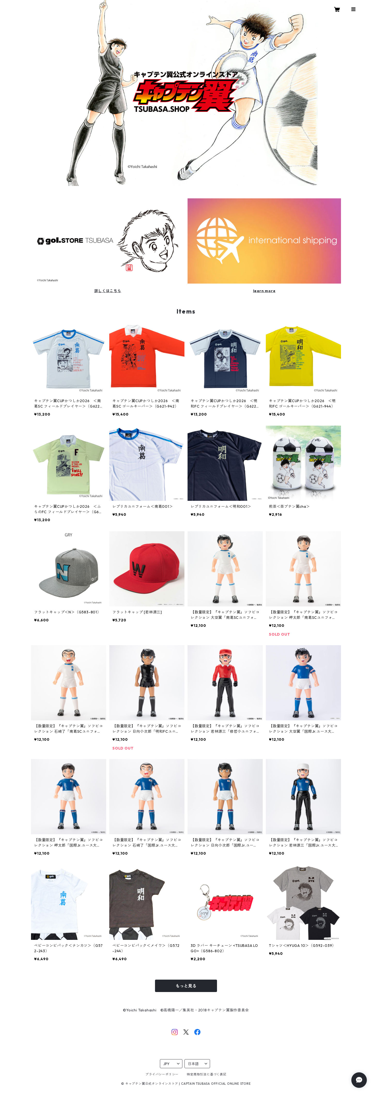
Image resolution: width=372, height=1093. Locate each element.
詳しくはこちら (107, 290)
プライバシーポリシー (162, 1074)
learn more (264, 290)
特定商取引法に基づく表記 (207, 1074)
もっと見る (186, 985)
